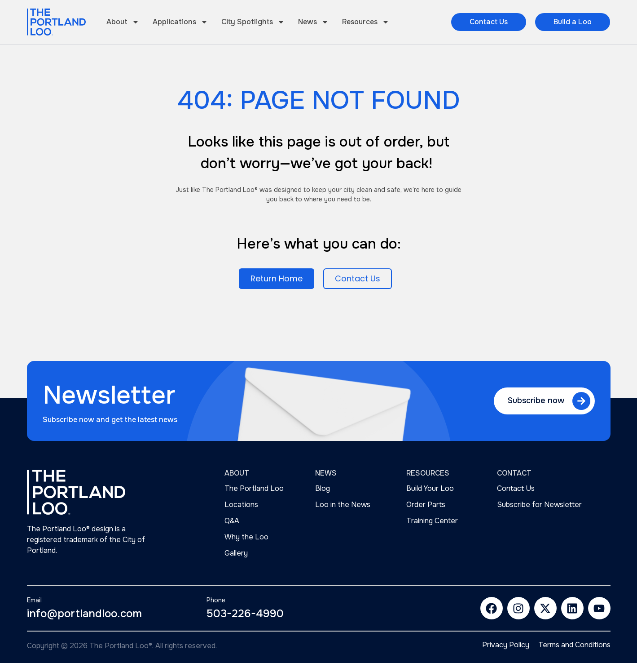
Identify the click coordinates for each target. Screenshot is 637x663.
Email (34, 600)
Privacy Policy (505, 645)
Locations (241, 504)
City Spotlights (253, 22)
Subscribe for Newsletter (539, 504)
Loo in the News (342, 504)
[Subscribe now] (581, 401)
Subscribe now (536, 400)
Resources (365, 22)
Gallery (236, 553)
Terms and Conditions (574, 645)
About (122, 22)
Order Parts (425, 504)
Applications (180, 22)
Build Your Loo (430, 488)
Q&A (231, 520)
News (313, 22)
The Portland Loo (254, 488)
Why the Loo (246, 537)
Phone (215, 600)
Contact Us (516, 488)
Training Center (432, 520)
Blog (322, 488)
